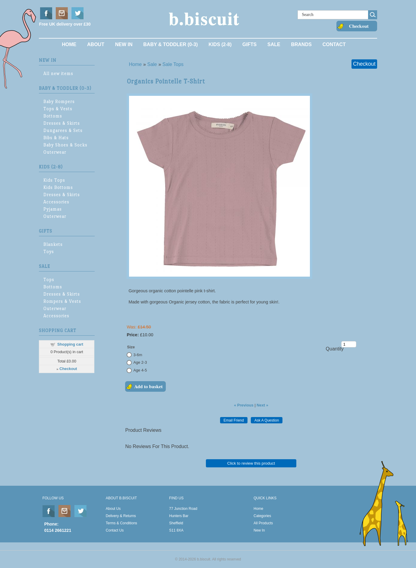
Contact (334, 44)
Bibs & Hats (56, 137)
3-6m (137, 355)
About (95, 44)
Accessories (56, 201)
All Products (263, 523)
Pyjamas (52, 209)
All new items (58, 73)
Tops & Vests (57, 108)
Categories (262, 516)
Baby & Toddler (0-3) (170, 44)
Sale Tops (173, 64)
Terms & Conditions (121, 523)
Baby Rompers (59, 101)
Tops (48, 279)
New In (124, 44)
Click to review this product (251, 463)
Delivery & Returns (121, 516)
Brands (301, 44)
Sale (273, 44)
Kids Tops (54, 180)
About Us (113, 509)
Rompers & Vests (62, 301)
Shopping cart (70, 344)
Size (131, 347)
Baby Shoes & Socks (65, 144)
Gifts (249, 44)
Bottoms (52, 115)
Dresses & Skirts (61, 123)
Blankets (53, 244)
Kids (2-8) (220, 44)
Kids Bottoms (58, 187)
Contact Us (115, 530)
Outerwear (54, 152)
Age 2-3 (140, 362)
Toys (48, 251)
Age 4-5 (140, 370)
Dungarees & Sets (63, 130)
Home (69, 44)
